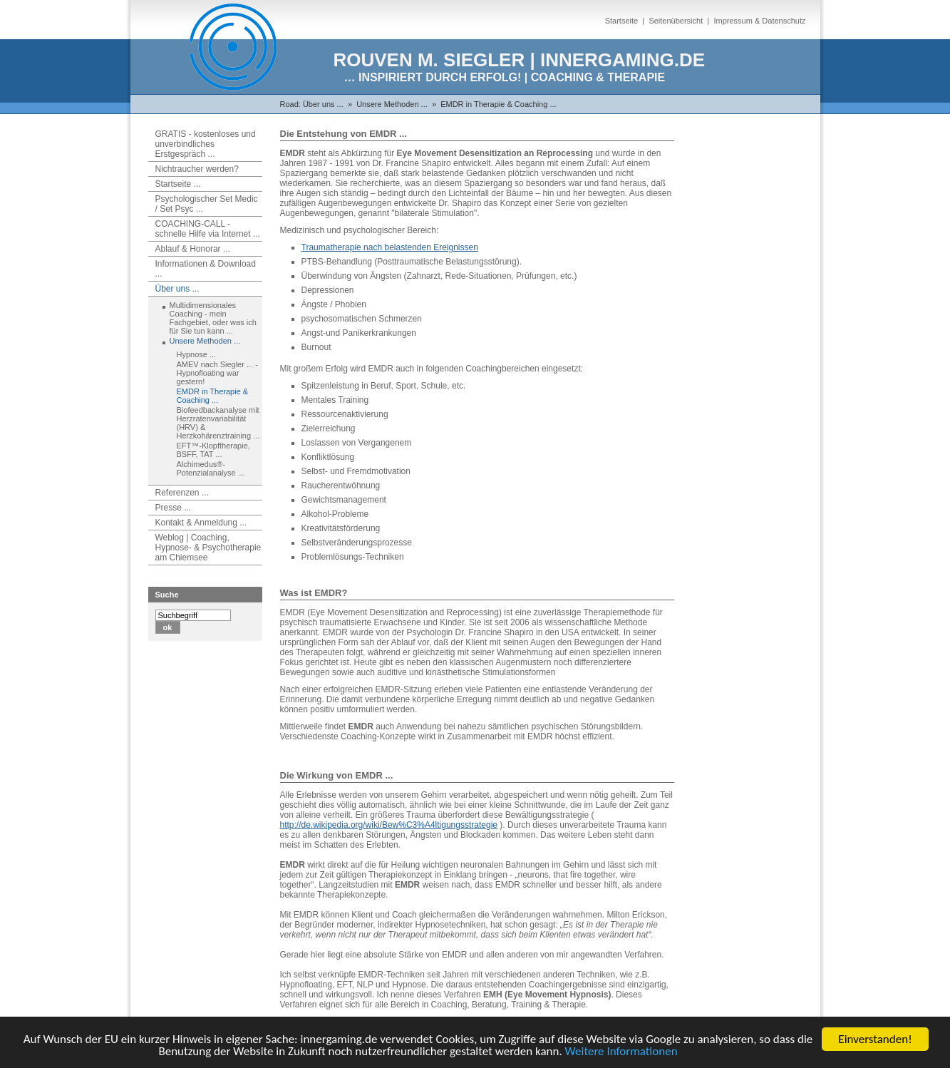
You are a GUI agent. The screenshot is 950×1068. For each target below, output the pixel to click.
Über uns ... (323, 104)
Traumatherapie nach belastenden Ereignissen (389, 247)
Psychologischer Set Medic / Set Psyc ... (206, 204)
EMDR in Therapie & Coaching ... (498, 104)
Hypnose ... (197, 354)
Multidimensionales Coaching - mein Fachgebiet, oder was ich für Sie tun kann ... (213, 318)
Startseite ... (178, 184)
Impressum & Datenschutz (760, 20)
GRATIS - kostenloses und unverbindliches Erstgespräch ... (205, 144)
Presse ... (173, 508)
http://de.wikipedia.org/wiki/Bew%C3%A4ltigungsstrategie (389, 825)
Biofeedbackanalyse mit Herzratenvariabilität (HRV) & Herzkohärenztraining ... (218, 423)
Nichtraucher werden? (197, 169)
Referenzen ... (182, 493)
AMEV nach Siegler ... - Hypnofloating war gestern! (217, 373)
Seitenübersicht (676, 20)
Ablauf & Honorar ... (192, 249)
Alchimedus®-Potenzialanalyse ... (210, 468)
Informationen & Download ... (205, 269)
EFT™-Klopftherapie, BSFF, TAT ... (213, 449)
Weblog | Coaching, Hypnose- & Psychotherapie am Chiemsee (208, 548)
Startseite (621, 20)
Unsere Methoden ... (392, 104)
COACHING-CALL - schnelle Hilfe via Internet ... (207, 229)
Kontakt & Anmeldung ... (201, 523)
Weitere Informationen (621, 1051)
